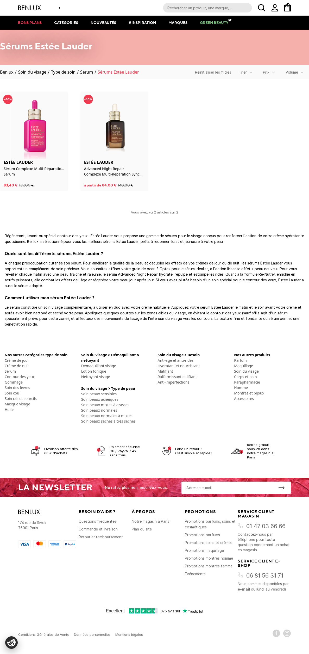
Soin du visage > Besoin (179, 354)
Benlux (7, 72)
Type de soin (63, 72)
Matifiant (165, 371)
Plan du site (142, 529)
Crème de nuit (17, 365)
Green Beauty (214, 22)
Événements (195, 574)
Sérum (86, 72)
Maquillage (243, 365)
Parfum (240, 360)
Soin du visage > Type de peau (108, 388)
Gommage (14, 382)
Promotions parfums (202, 535)
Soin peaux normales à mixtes (107, 415)
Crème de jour (17, 360)
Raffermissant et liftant (177, 376)
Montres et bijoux (249, 393)
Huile (9, 409)
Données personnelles (92, 634)
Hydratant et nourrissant (179, 365)
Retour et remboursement (101, 537)
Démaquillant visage (98, 365)
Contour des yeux (20, 376)
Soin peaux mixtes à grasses (105, 404)
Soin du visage (32, 72)
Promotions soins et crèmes (208, 542)
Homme (241, 387)
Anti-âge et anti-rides (176, 360)
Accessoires (244, 398)
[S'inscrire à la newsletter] (281, 488)
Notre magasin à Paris (150, 521)
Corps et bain (245, 376)
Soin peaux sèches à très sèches (108, 421)
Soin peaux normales (99, 410)
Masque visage (17, 404)
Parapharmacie (247, 382)
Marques (177, 22)
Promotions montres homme (209, 558)
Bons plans (30, 22)
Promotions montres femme (208, 566)
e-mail (244, 589)
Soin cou (12, 393)
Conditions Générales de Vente (43, 634)
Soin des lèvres (17, 387)
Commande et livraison (98, 529)
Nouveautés (103, 22)
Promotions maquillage (204, 550)
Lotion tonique (93, 371)
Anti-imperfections (174, 382)
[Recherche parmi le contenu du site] (207, 7)
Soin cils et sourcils (21, 398)
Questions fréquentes (97, 521)
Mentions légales (129, 634)
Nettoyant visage (95, 376)
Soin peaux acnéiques (99, 399)
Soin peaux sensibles (99, 393)
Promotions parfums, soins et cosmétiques (210, 524)
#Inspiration (142, 22)
